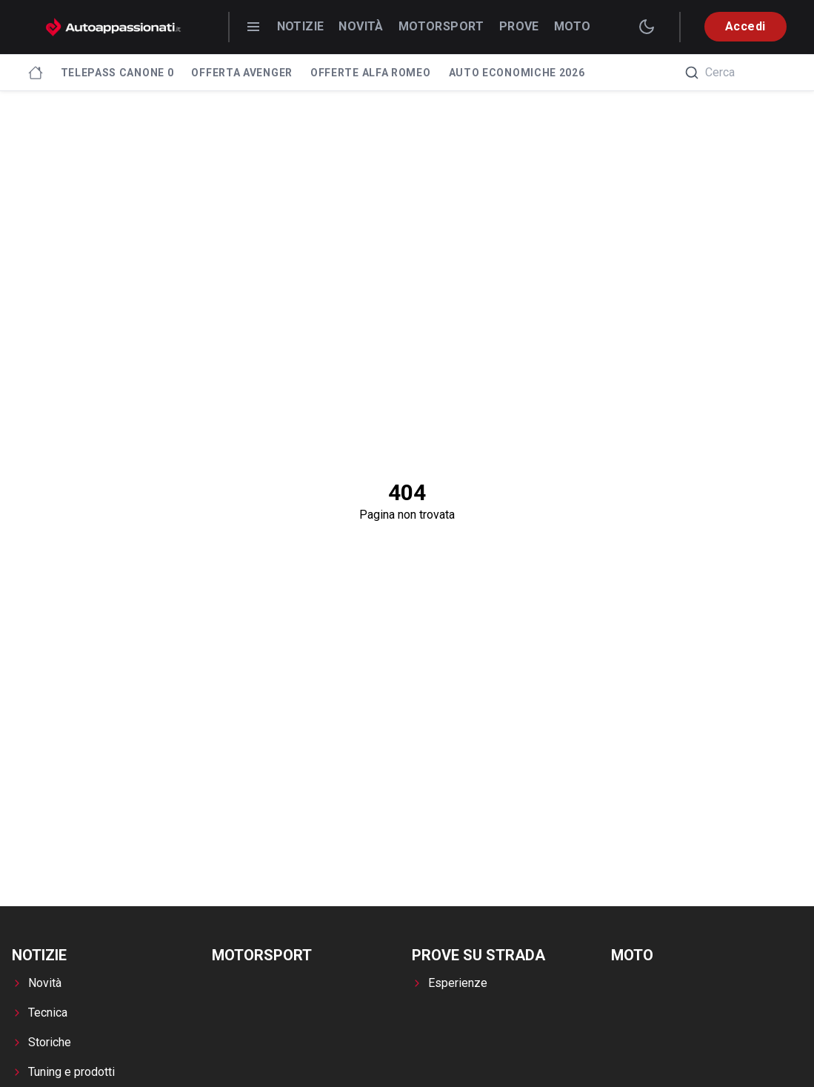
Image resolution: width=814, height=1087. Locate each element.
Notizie (300, 26)
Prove (519, 26)
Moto (572, 26)
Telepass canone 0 (117, 72)
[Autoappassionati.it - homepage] (113, 27)
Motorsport (441, 26)
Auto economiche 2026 (517, 72)
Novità (360, 26)
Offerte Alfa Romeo (370, 72)
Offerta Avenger (242, 72)
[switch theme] (646, 27)
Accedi (745, 26)
